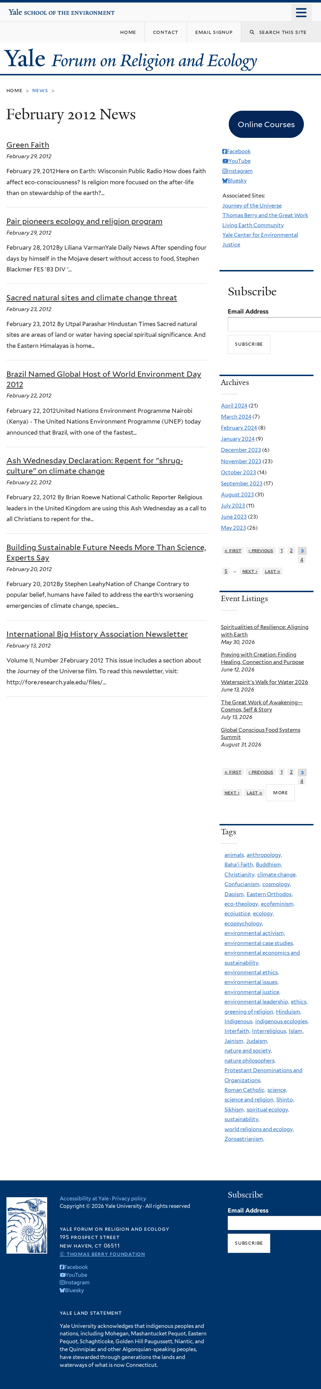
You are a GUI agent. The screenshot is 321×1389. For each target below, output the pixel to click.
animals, (234, 855)
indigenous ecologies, (281, 1021)
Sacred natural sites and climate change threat (91, 297)
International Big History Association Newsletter (97, 634)
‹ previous (260, 550)
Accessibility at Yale (84, 1198)
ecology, (263, 913)
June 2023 (234, 517)
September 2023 (241, 483)
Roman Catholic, (245, 1090)
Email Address (248, 311)
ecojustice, (237, 913)
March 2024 (236, 417)
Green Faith (27, 144)
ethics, (299, 1002)
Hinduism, (288, 1012)
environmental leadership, (256, 1002)
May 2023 (233, 528)
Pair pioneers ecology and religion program (84, 221)
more (280, 792)
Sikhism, (234, 1109)
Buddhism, (269, 864)
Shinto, (285, 1099)
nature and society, (248, 1051)
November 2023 (241, 461)
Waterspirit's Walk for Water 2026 (264, 682)
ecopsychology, (243, 923)
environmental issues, (251, 982)
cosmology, (276, 884)
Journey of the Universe (252, 206)
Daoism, (234, 894)
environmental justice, (252, 992)
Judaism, (257, 1041)
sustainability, (242, 1119)
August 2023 (237, 494)
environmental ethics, (251, 972)
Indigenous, (238, 1021)
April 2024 (234, 406)
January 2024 (238, 439)
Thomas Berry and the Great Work (265, 215)
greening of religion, (249, 1012)
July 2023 (233, 506)
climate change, (277, 874)
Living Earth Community (253, 225)
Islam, (296, 1031)
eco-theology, (241, 904)
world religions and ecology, (259, 1129)
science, (277, 1090)
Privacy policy (129, 1198)
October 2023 (238, 472)
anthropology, (264, 855)
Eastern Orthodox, (270, 894)
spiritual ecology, (268, 1109)
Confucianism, (242, 884)
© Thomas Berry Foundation (102, 1253)
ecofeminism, (278, 904)
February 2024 (239, 428)
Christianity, (240, 874)
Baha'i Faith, (239, 864)
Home (14, 90)
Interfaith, (237, 1031)
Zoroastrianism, (244, 1139)
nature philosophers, (250, 1061)
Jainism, (234, 1041)
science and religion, (249, 1099)
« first (232, 550)
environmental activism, (254, 933)
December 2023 (241, 450)
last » (273, 571)
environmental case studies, (259, 943)
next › (249, 571)
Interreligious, (269, 1031)
